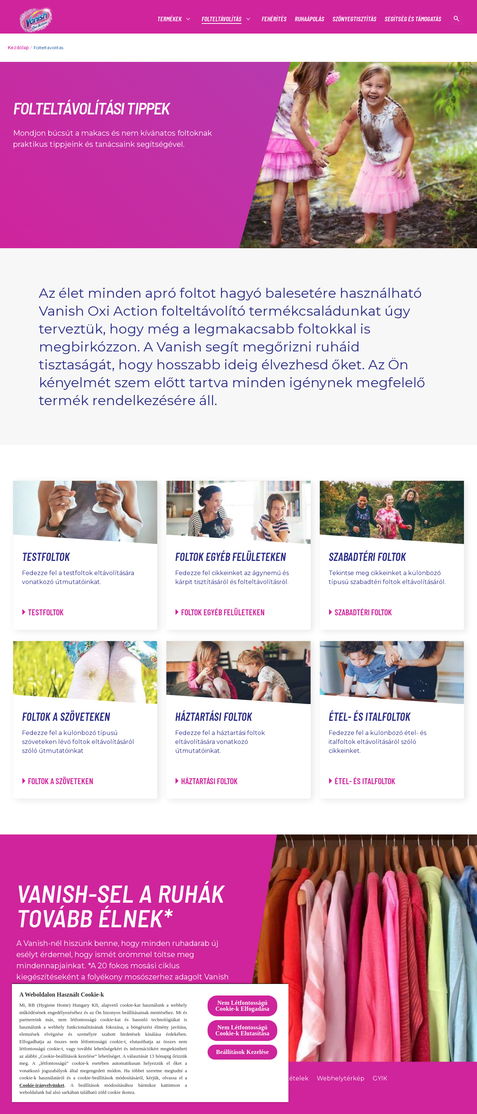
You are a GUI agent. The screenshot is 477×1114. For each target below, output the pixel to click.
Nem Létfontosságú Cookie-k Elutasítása (242, 1030)
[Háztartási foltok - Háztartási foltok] (206, 781)
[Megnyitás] (456, 18)
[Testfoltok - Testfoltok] (43, 612)
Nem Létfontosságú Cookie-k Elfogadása (242, 1006)
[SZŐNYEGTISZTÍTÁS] (354, 18)
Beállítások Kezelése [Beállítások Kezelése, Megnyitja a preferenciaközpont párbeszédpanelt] (242, 1052)
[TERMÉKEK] (170, 18)
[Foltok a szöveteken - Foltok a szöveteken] (58, 781)
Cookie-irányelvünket (41, 1085)
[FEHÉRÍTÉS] (274, 18)
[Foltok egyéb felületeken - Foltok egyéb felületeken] (220, 612)
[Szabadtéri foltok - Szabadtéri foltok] (360, 612)
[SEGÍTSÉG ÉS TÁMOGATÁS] (413, 18)
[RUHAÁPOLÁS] (309, 18)
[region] (150, 1042)
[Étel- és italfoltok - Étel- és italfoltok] (362, 781)
